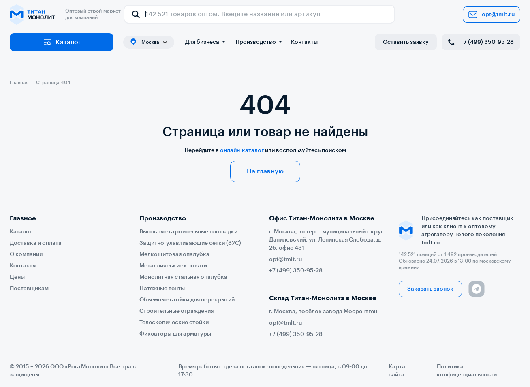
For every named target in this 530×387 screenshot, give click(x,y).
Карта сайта (397, 371)
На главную (265, 171)
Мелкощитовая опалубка (174, 254)
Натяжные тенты (162, 288)
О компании (26, 254)
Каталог (62, 42)
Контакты (304, 42)
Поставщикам (29, 288)
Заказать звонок (430, 289)
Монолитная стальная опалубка (183, 277)
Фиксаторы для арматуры (175, 334)
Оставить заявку (406, 42)
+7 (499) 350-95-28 (480, 42)
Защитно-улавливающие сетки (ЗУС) (190, 243)
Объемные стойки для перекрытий (187, 300)
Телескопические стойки (174, 322)
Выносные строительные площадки (188, 232)
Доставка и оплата (36, 243)
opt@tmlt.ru (491, 14)
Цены (17, 277)
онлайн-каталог (242, 150)
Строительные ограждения (176, 311)
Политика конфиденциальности (467, 371)
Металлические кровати (173, 266)
